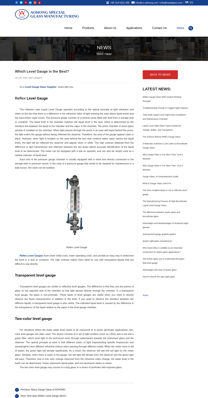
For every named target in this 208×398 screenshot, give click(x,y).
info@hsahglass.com (171, 2)
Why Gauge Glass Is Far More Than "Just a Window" (163, 156)
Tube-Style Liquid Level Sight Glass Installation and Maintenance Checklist (164, 117)
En (191, 2)
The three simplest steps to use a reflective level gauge (165, 192)
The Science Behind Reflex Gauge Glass (161, 137)
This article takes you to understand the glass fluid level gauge (163, 261)
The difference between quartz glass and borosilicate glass (161, 214)
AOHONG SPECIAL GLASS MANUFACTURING (54, 14)
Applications (134, 28)
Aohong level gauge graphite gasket (159, 234)
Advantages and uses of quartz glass (160, 270)
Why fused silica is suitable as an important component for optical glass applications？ (162, 250)
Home (68, 28)
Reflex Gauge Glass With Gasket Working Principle (162, 99)
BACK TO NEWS (160, 74)
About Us (110, 28)
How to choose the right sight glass (159, 276)
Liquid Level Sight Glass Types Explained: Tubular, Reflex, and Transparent (162, 128)
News (180, 28)
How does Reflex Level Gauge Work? (46, 396)
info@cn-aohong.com (147, 2)
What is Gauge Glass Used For (157, 183)
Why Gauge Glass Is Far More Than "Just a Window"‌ (163, 167)
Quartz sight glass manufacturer (157, 241)
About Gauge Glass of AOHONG (48, 389)
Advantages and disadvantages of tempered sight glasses (165, 225)
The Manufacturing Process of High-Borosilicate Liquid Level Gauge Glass (165, 203)
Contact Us (159, 28)
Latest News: (157, 89)
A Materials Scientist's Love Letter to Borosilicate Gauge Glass (165, 145)
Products (88, 28)
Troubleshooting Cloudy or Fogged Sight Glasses (165, 108)
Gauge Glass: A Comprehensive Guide (160, 176)
